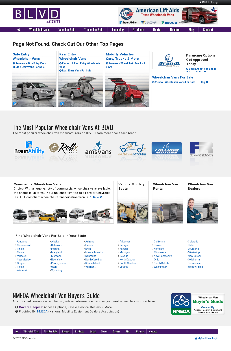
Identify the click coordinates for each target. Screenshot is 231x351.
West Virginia (195, 266)
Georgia (124, 245)
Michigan (125, 252)
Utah (54, 266)
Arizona (89, 241)
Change (214, 2)
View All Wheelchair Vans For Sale (173, 82)
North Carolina (93, 259)
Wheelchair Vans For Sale (172, 77)
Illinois (20, 248)
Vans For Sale (66, 29)
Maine (20, 252)
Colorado (193, 241)
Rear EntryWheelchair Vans (72, 56)
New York (56, 259)
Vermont (90, 266)
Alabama (22, 241)
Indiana (55, 248)
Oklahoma (194, 259)
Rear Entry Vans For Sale (75, 70)
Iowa (88, 248)
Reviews (66, 331)
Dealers (175, 29)
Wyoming (56, 270)
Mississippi (194, 252)
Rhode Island (92, 263)
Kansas (124, 248)
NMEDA (42, 311)
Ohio (156, 259)
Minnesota (160, 252)
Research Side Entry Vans (29, 63)
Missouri (22, 256)
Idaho (191, 245)
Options (96, 197)
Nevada (124, 256)
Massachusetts (94, 252)
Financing (118, 29)
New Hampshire (163, 256)
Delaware (56, 245)
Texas (20, 266)
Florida (89, 245)
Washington (160, 266)
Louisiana (193, 248)
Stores (104, 331)
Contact (208, 29)
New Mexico (24, 259)
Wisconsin (22, 270)
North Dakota (127, 259)
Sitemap (140, 331)
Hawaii (158, 245)
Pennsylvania (58, 263)
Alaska (55, 241)
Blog (191, 29)
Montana (56, 256)
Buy (204, 82)
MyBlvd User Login (206, 338)
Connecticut (24, 245)
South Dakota (161, 263)
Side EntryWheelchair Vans (26, 56)
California (159, 241)
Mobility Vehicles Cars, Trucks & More (122, 56)
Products (138, 29)
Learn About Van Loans (201, 68)
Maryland (56, 252)
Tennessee (194, 263)
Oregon (21, 263)
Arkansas (125, 241)
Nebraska (90, 256)
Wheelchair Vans (39, 29)
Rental (157, 29)
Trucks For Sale (93, 29)
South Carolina (128, 263)
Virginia (124, 266)
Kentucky (159, 248)
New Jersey (194, 256)
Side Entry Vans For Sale (29, 67)
